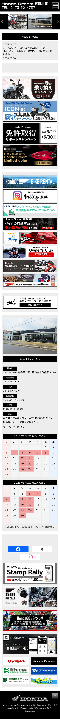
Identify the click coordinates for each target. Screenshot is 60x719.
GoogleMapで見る (30, 358)
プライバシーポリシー (15, 427)
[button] (55, 5)
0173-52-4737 (23, 7)
